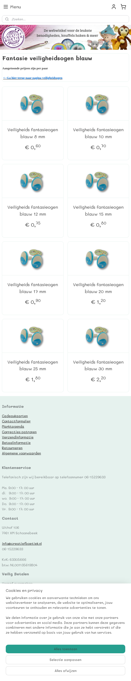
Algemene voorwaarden (21, 453)
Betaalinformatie (16, 442)
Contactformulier (16, 421)
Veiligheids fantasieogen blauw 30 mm (98, 365)
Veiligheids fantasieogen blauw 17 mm (32, 288)
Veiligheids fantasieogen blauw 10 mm (98, 133)
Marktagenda (13, 426)
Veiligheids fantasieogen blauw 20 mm (98, 288)
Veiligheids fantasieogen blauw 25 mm (32, 365)
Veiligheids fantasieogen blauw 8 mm (32, 133)
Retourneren (12, 448)
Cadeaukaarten (15, 416)
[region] (65, 617)
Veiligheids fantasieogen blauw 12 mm (32, 210)
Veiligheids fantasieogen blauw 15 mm (98, 210)
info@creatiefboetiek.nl (22, 543)
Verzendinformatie (18, 437)
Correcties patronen (19, 432)
